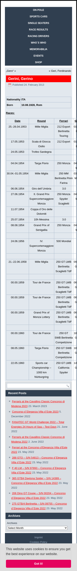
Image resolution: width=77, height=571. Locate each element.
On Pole (38, 10)
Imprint (38, 537)
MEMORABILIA (38, 49)
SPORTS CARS (38, 16)
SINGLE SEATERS (38, 23)
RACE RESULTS (38, 29)
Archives (12, 523)
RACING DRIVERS (38, 36)
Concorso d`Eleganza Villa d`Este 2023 (35, 411)
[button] (59, 554)
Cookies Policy (38, 542)
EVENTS (38, 55)
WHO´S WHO (38, 42)
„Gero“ (10, 70)
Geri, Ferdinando (61, 70)
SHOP (38, 62)
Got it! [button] (38, 563)
